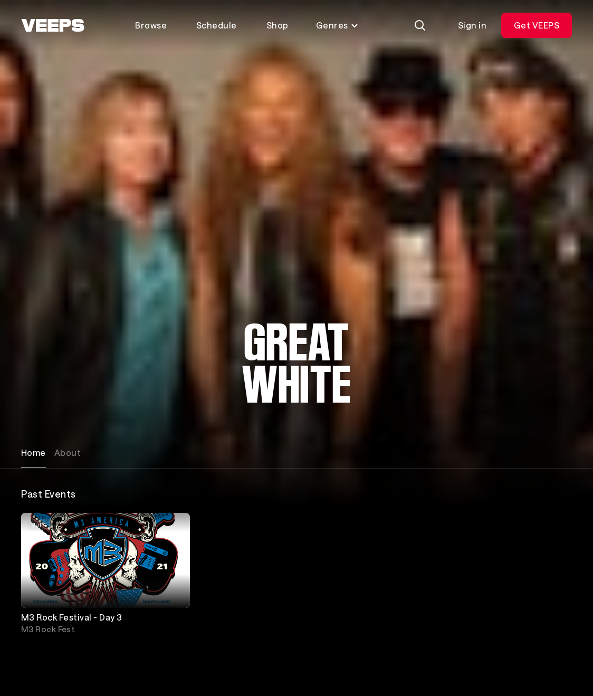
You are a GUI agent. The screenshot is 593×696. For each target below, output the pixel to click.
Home (33, 452)
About (67, 452)
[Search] (420, 25)
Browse (151, 25)
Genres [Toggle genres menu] (337, 25)
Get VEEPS (536, 25)
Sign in (472, 25)
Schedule (216, 25)
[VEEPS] (52, 25)
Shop (277, 25)
